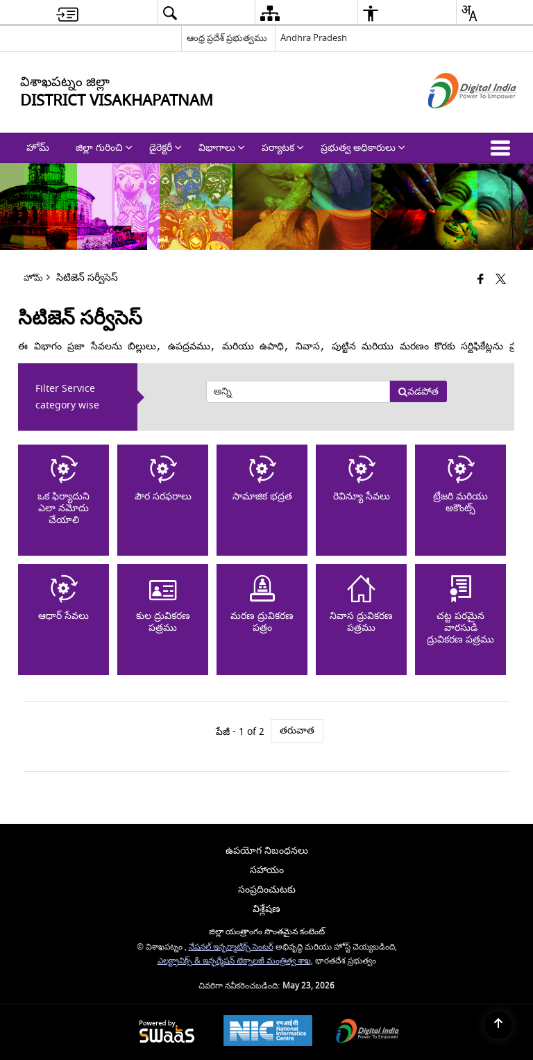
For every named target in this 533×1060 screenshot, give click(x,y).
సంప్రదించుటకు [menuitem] (267, 889)
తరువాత (297, 730)
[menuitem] (67, 13)
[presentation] (297, 392)
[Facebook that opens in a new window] (480, 279)
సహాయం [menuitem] (267, 870)
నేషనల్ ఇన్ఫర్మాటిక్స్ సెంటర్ (231, 947)
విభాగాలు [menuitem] (221, 147)
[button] (503, 148)
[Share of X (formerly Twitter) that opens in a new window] (500, 279)
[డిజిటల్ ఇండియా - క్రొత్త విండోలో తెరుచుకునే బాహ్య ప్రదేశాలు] (455, 120)
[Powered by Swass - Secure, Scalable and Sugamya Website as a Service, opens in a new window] (167, 1032)
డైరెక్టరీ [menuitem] (165, 147)
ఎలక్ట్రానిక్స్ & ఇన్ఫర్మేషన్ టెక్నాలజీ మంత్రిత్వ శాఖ (234, 961)
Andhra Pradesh (313, 37)
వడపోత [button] (418, 391)
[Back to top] (498, 1025)
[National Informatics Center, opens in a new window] (268, 1032)
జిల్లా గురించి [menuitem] (104, 147)
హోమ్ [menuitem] (37, 147)
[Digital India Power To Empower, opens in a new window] (367, 1032)
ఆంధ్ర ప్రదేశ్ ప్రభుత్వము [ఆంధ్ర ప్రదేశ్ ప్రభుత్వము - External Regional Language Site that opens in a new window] (227, 37)
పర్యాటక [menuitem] (283, 147)
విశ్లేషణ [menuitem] (266, 909)
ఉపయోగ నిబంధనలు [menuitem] (267, 850)
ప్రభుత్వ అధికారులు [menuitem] (363, 147)
